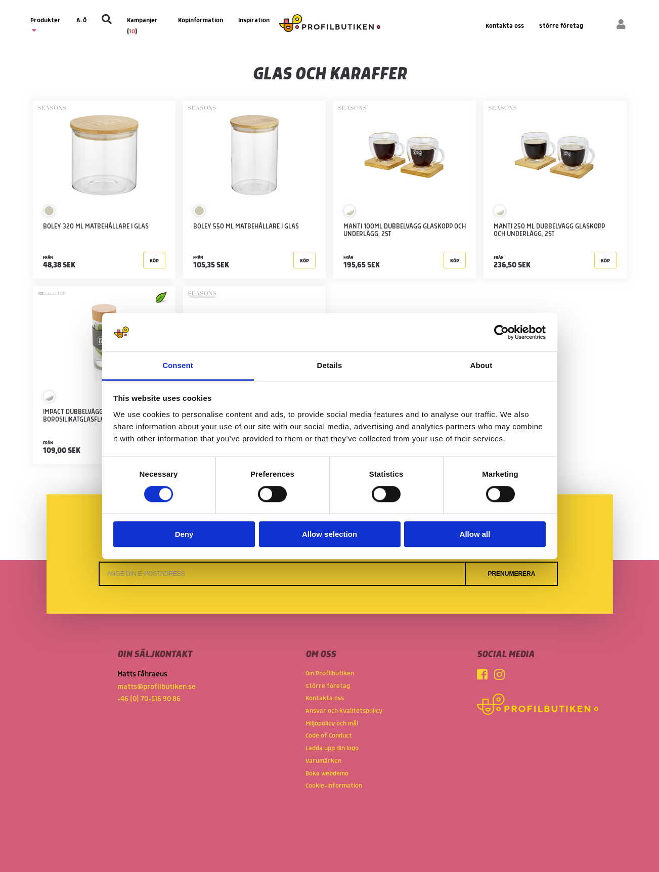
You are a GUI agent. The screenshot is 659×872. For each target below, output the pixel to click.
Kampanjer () (142, 26)
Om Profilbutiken (329, 673)
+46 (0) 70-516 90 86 (149, 699)
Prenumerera (511, 573)
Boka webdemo (326, 773)
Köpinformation (200, 20)
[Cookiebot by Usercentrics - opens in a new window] (501, 332)
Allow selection (329, 534)
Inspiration (254, 20)
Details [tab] (329, 365)
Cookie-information (333, 786)
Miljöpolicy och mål (331, 723)
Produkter (45, 25)
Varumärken (323, 761)
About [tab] (481, 365)
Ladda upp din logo (332, 748)
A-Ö (81, 20)
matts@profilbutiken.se (156, 687)
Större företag (561, 26)
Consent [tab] (177, 365)
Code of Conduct (328, 736)
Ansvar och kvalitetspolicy (343, 711)
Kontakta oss (505, 26)
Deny (184, 534)
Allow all (475, 534)
